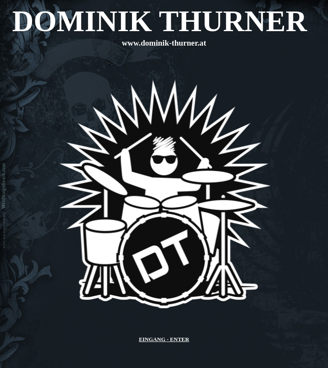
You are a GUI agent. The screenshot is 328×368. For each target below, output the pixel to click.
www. (164, 42)
